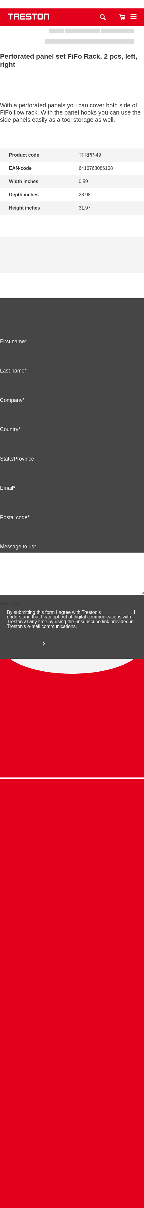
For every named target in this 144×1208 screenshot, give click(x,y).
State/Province (17, 459)
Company (11, 400)
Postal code (13, 517)
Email (6, 488)
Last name (12, 371)
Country (9, 429)
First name (12, 342)
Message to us (17, 547)
